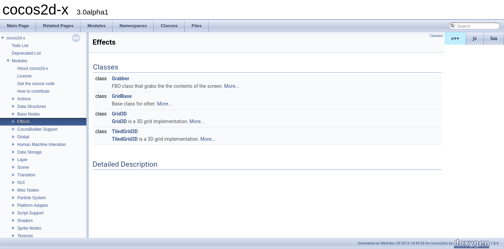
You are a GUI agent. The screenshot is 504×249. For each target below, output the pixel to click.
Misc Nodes (28, 190)
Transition (26, 175)
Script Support (30, 213)
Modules (19, 60)
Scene (23, 167)
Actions (24, 98)
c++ (455, 38)
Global (23, 137)
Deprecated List (26, 53)
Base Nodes (28, 114)
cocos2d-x (15, 38)
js (475, 38)
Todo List (20, 45)
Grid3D (119, 114)
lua (494, 38)
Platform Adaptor (32, 205)
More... (231, 86)
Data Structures (31, 106)
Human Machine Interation (41, 144)
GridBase (122, 96)
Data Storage (29, 152)
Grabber (120, 78)
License (24, 76)
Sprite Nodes (29, 228)
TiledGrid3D (125, 131)
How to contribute (33, 91)
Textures (25, 235)
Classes (436, 36)
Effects (23, 121)
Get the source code (36, 83)
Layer (22, 159)
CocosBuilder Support (37, 129)
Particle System (31, 197)
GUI (21, 182)
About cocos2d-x (32, 68)
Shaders (25, 220)
